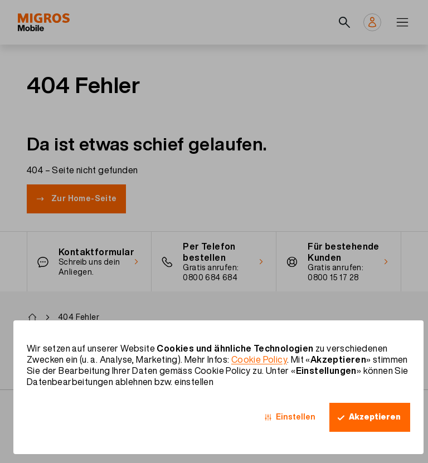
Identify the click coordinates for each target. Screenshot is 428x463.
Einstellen (295, 416)
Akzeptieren (375, 416)
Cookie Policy (259, 359)
